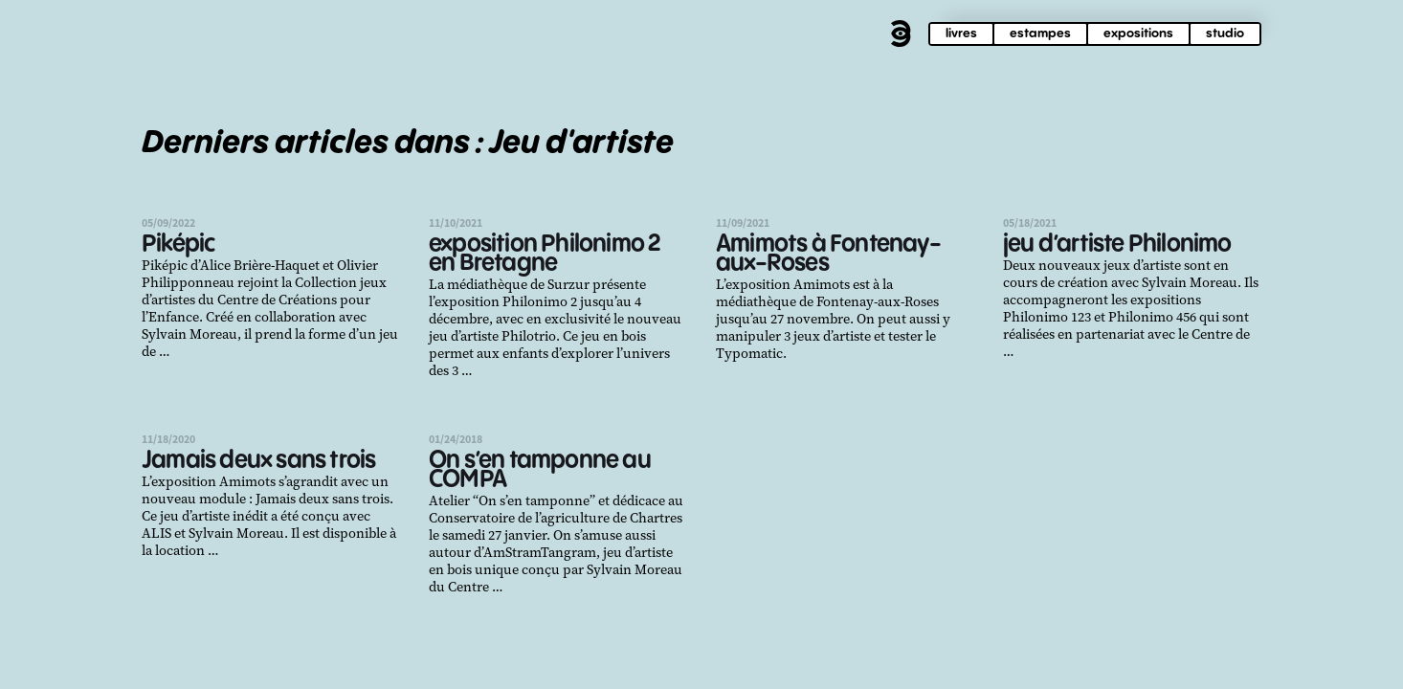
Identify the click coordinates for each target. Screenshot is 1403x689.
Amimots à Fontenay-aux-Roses (828, 254)
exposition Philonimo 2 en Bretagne (544, 254)
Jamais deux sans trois (258, 461)
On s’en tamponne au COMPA (540, 470)
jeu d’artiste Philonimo (1117, 244)
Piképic (178, 244)
